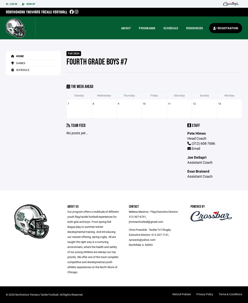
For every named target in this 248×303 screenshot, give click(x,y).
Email (193, 148)
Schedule (170, 28)
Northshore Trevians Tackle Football (36, 12)
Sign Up (28, 4)
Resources (194, 28)
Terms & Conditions (230, 294)
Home (17, 56)
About (126, 28)
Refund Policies (181, 294)
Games (17, 63)
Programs (147, 28)
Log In (11, 4)
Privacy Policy (204, 294)
